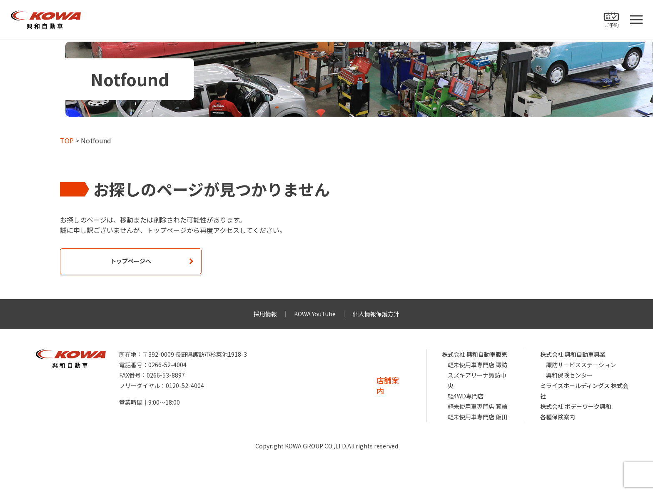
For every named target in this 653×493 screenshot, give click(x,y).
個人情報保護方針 (376, 314)
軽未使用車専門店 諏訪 (477, 364)
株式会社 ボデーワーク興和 (575, 406)
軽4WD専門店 (466, 396)
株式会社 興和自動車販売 (474, 354)
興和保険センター (569, 375)
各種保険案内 (557, 417)
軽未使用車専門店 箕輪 (477, 406)
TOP (67, 140)
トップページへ (130, 261)
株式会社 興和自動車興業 (573, 354)
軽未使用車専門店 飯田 (477, 417)
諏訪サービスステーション (581, 364)
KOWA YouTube (315, 314)
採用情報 (265, 314)
